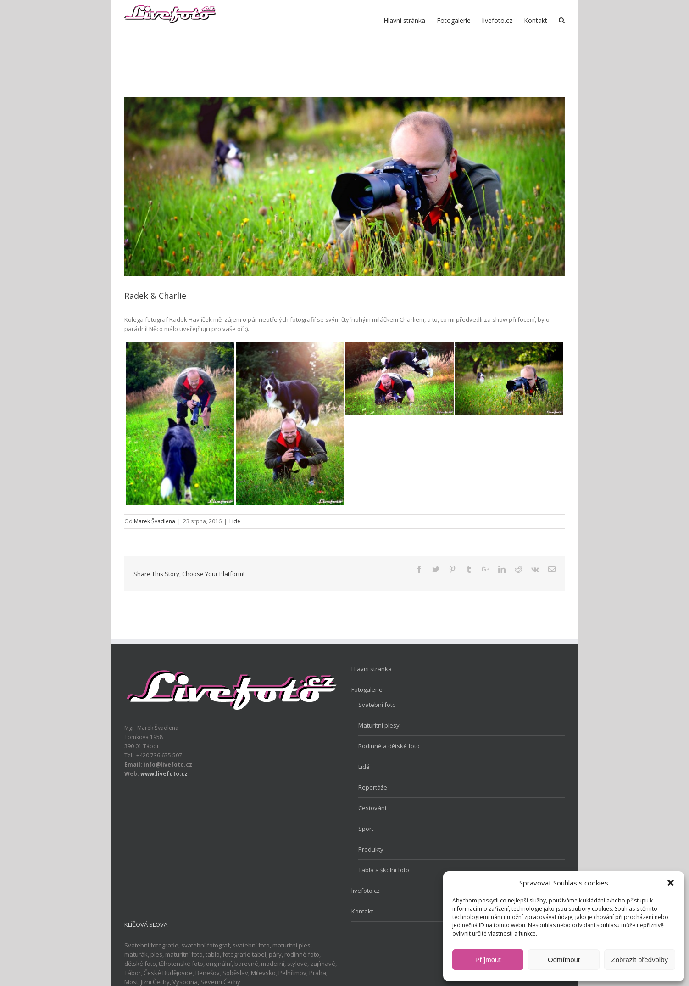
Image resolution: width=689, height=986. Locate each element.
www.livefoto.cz (164, 774)
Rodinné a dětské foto (389, 746)
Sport (365, 828)
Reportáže (372, 787)
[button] (670, 882)
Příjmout (488, 960)
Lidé (234, 521)
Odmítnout (564, 960)
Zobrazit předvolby (639, 960)
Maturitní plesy (379, 725)
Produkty (370, 849)
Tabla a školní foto (383, 870)
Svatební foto (377, 704)
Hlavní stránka (371, 669)
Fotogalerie (367, 689)
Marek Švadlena (154, 521)
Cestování (372, 808)
